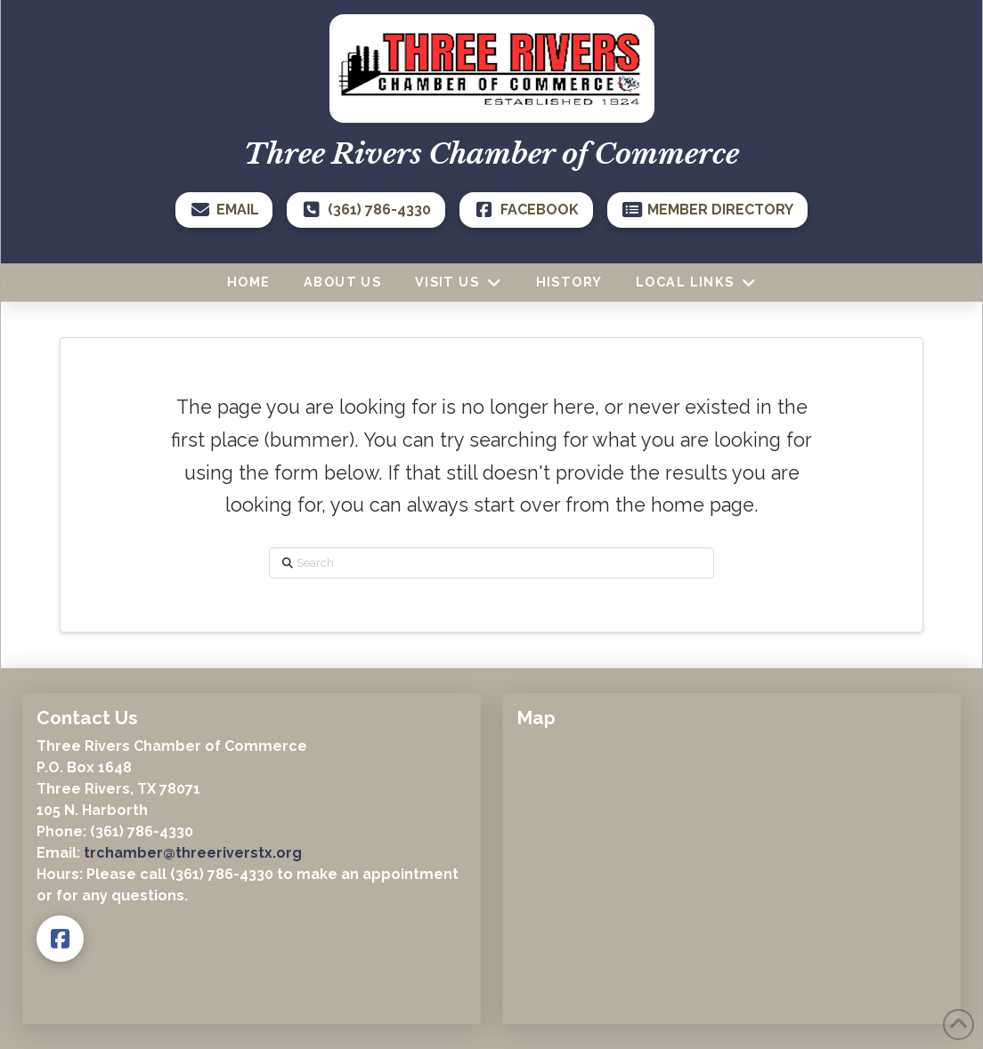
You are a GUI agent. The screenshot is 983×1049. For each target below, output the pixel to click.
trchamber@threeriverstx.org (193, 852)
